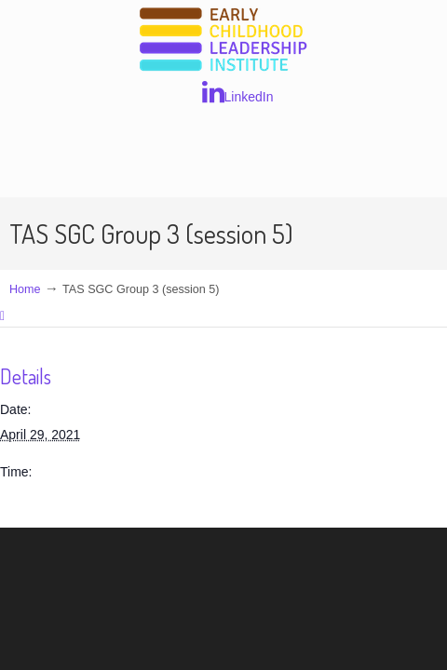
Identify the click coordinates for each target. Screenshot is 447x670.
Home (25, 289)
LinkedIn (238, 92)
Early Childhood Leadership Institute (223, 40)
